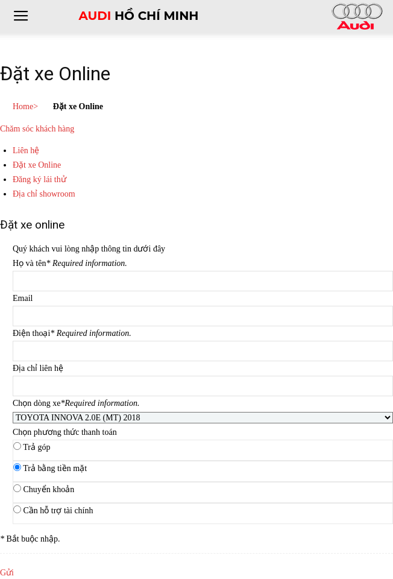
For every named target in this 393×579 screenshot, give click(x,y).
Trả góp (36, 447)
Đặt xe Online (37, 164)
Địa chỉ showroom (44, 193)
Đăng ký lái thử (39, 179)
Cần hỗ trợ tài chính (58, 510)
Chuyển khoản (49, 489)
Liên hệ (26, 150)
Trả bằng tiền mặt (55, 468)
